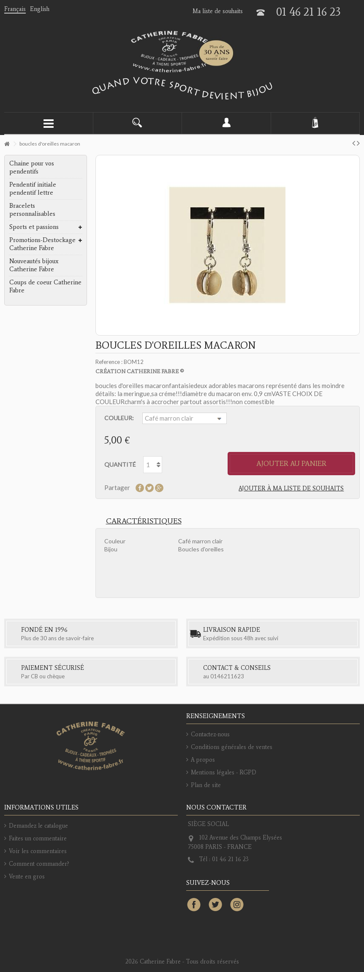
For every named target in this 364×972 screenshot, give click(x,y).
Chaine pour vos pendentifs (31, 167)
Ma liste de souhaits (218, 11)
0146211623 (227, 676)
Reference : (108, 361)
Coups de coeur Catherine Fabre (45, 286)
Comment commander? (39, 863)
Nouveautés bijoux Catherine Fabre (33, 265)
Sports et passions (34, 227)
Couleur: (119, 417)
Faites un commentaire (38, 838)
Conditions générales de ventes (231, 747)
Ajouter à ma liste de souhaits (291, 488)
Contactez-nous (210, 734)
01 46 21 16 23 (308, 12)
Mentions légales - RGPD (223, 772)
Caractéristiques (144, 521)
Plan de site (206, 785)
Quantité (120, 464)
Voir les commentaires (38, 851)
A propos (203, 759)
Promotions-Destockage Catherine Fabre (42, 244)
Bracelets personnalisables (32, 210)
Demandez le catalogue (38, 825)
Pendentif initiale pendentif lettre (32, 188)
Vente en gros (27, 876)
